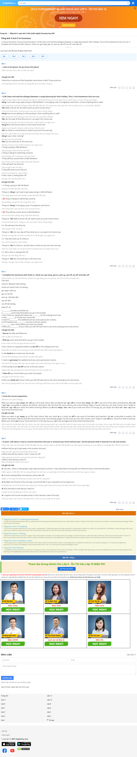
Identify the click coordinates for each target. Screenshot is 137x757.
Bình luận (14, 509)
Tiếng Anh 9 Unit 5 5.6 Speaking (15, 526)
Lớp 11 (3, 700)
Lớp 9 (3, 704)
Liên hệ (4, 731)
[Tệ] (123, 87)
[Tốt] (130, 87)
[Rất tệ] (119, 87)
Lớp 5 (3, 712)
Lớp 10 (49, 700)
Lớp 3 (3, 716)
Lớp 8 (49, 704)
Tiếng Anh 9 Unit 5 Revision (14, 548)
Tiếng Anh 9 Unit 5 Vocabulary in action (18, 541)
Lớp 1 (3, 720)
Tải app (50, 720)
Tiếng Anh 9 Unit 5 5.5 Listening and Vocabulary (21, 519)
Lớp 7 (3, 708)
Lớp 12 (49, 696)
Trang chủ (4, 696)
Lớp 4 (49, 712)
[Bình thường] (126, 87)
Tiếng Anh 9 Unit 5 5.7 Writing (15, 533)
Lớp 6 (49, 708)
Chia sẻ (5, 509)
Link (98, 577)
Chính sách (6, 735)
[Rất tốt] (133, 87)
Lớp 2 (49, 716)
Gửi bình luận (7, 678)
